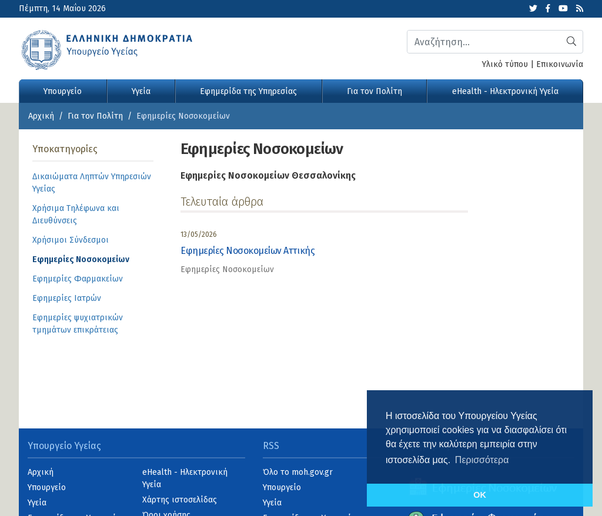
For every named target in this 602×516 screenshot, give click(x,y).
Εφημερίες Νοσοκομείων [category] (227, 269)
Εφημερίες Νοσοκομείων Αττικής (247, 250)
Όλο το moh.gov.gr (298, 472)
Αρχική (41, 116)
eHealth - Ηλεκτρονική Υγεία (505, 91)
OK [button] (479, 495)
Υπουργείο (63, 91)
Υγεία (141, 91)
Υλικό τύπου (505, 64)
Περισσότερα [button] (482, 460)
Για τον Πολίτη (374, 91)
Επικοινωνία (559, 64)
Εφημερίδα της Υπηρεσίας (248, 91)
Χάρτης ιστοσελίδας (179, 500)
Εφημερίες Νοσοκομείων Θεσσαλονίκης (268, 175)
